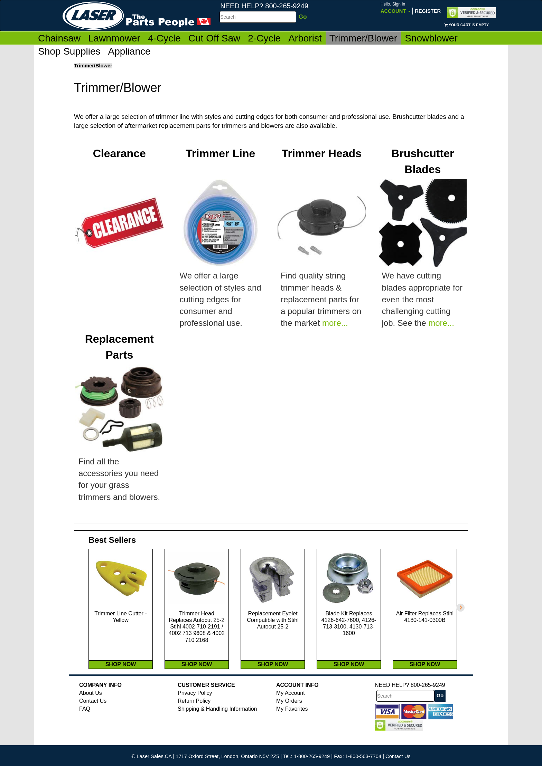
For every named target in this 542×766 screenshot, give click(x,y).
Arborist (304, 38)
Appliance (129, 51)
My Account (290, 707)
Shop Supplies (69, 51)
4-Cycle (164, 38)
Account (396, 8)
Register (428, 11)
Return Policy (194, 715)
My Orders (289, 715)
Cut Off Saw (214, 38)
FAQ (84, 723)
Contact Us (92, 715)
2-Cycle (264, 38)
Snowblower (431, 38)
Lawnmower (114, 38)
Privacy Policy (195, 707)
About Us (90, 707)
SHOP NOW (120, 679)
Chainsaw (59, 38)
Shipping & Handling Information (217, 723)
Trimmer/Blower (363, 38)
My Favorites (292, 723)
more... (335, 323)
